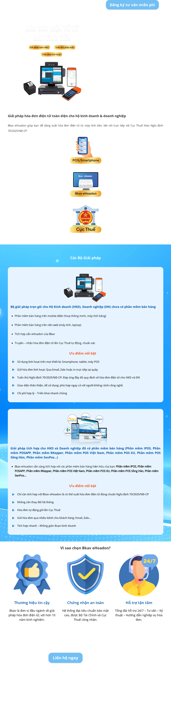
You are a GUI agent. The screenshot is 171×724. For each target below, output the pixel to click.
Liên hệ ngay (65, 657)
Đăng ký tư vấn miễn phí (132, 4)
